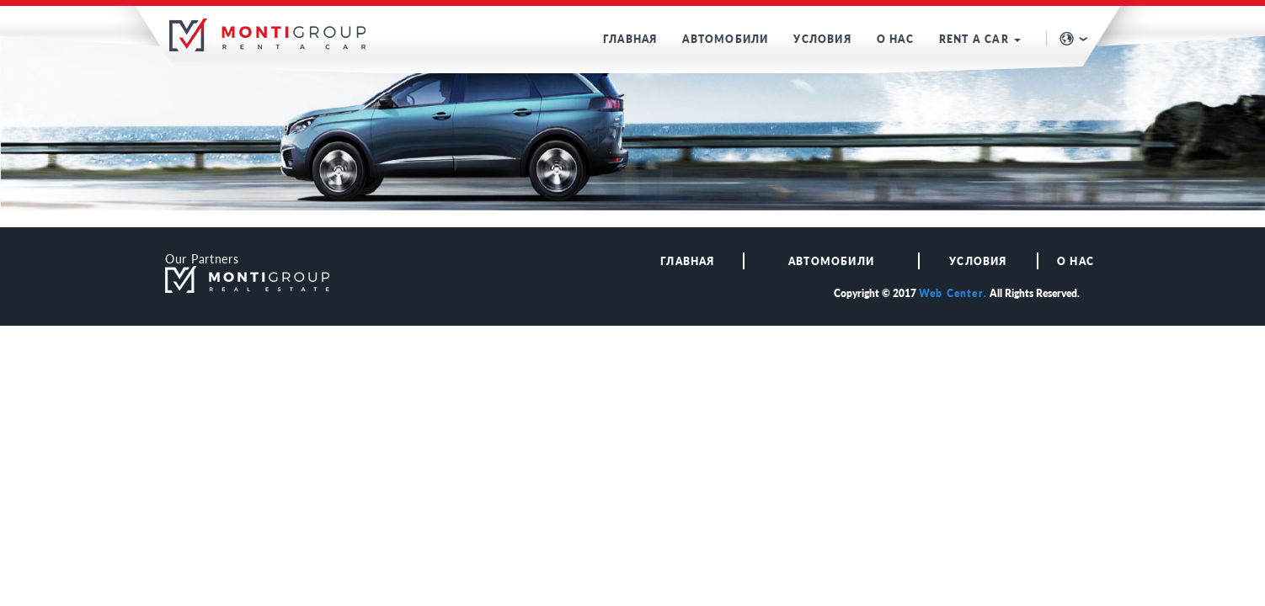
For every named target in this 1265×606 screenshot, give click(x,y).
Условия (977, 261)
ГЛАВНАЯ (630, 39)
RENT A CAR (980, 39)
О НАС (895, 39)
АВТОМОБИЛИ (725, 39)
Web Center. (953, 293)
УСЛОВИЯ (822, 39)
